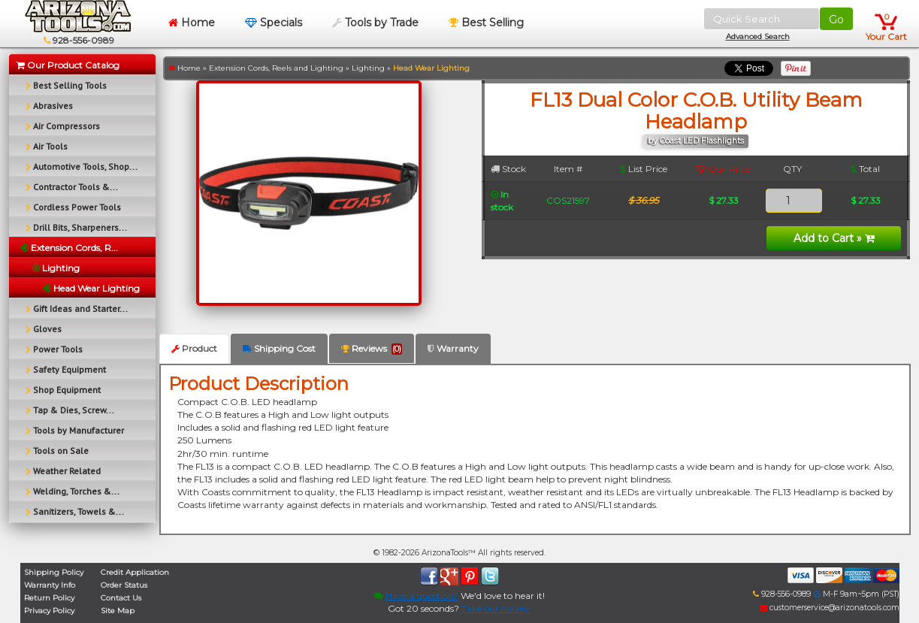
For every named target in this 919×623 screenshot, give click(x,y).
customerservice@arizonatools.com (829, 607)
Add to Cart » (834, 238)
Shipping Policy (53, 572)
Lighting (368, 68)
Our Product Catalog (68, 65)
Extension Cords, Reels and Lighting (276, 68)
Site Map (118, 610)
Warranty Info (49, 585)
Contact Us (121, 598)
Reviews (371, 349)
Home (191, 22)
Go (836, 19)
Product (194, 348)
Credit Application (135, 572)
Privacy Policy (49, 610)
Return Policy (49, 598)
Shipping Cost (279, 348)
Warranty (453, 348)
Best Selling (486, 22)
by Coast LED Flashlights (696, 141)
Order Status (124, 585)
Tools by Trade (375, 22)
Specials (273, 22)
